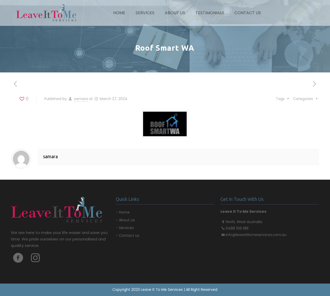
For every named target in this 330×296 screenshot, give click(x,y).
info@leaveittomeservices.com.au (256, 234)
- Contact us (127, 235)
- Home (123, 212)
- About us (125, 220)
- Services (125, 227)
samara (81, 98)
